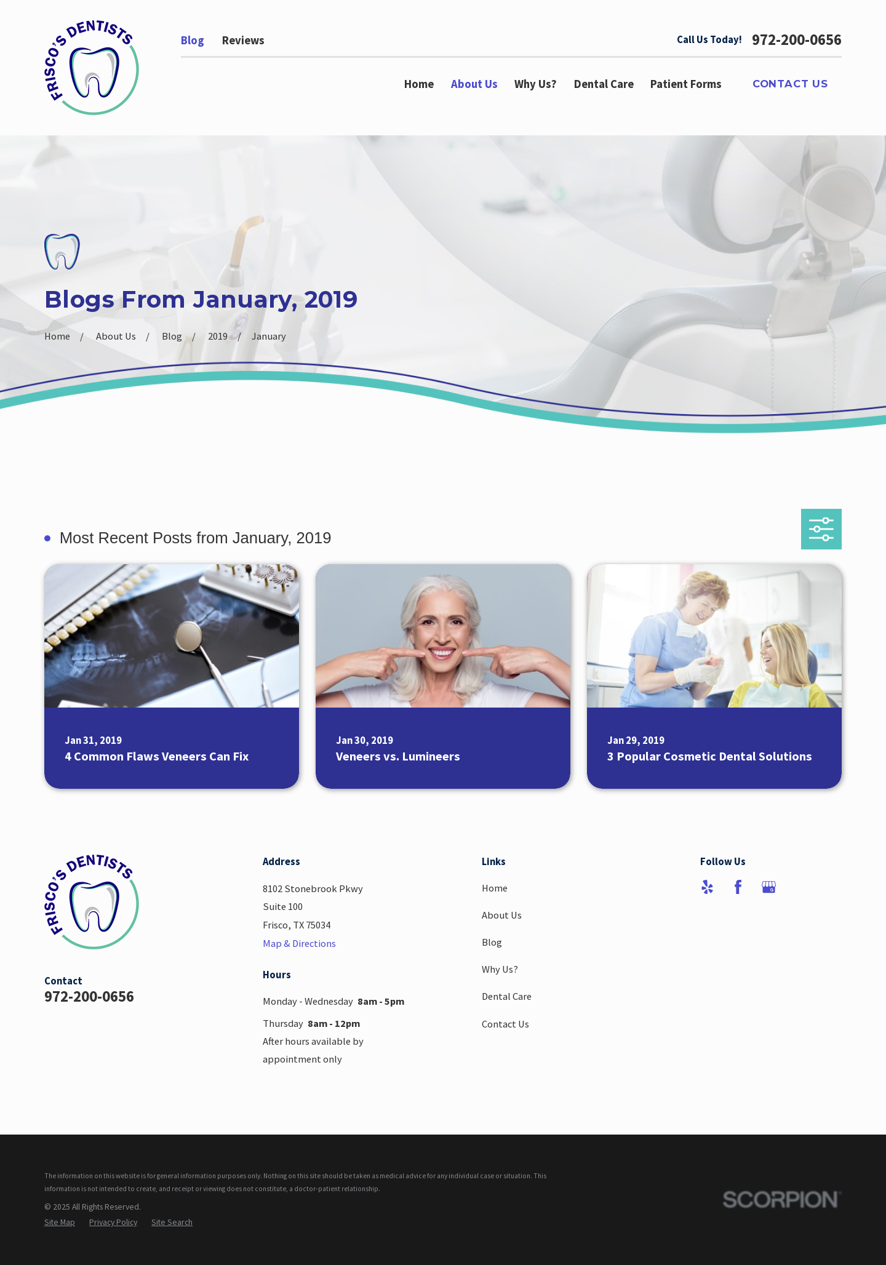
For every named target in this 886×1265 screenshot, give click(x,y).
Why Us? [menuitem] (535, 84)
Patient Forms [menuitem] (686, 84)
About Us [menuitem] (474, 84)
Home (495, 888)
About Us (502, 915)
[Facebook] (738, 887)
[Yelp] (707, 887)
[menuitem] (59, 1222)
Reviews (243, 40)
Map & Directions (299, 943)
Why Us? (500, 969)
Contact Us (790, 84)
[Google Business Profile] (769, 887)
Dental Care (507, 996)
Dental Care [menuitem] (604, 84)
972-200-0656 (797, 40)
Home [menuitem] (419, 84)
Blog (192, 40)
